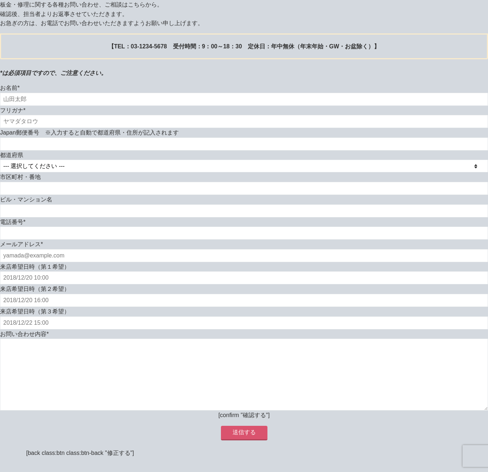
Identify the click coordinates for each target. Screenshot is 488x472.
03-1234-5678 (149, 46)
